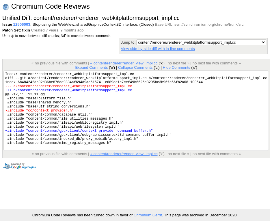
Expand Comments (91, 67)
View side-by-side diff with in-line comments (158, 49)
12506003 (21, 24)
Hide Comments (176, 67)
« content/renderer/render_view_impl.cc (123, 63)
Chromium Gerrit (148, 215)
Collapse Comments (135, 67)
